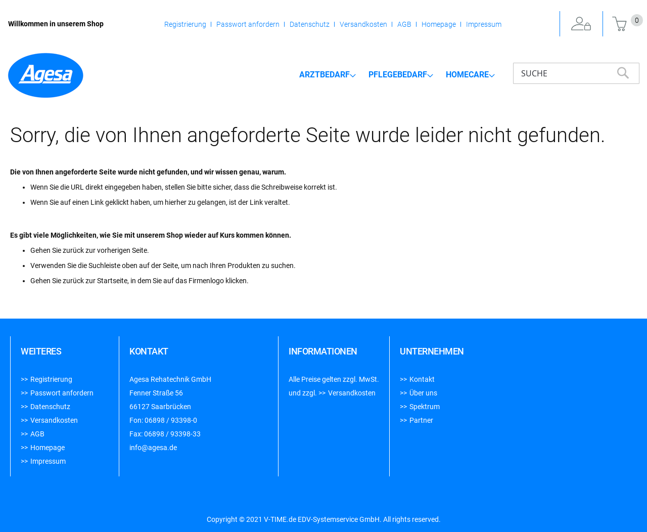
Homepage (439, 24)
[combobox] (576, 73)
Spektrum (424, 407)
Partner (421, 420)
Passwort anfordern (248, 24)
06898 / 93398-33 (172, 434)
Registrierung (185, 24)
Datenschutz (310, 24)
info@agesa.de (153, 448)
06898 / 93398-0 (171, 420)
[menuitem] (327, 75)
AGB (404, 24)
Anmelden (581, 24)
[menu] (397, 74)
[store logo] (45, 75)
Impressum (483, 24)
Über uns (423, 393)
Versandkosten (363, 24)
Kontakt (422, 379)
